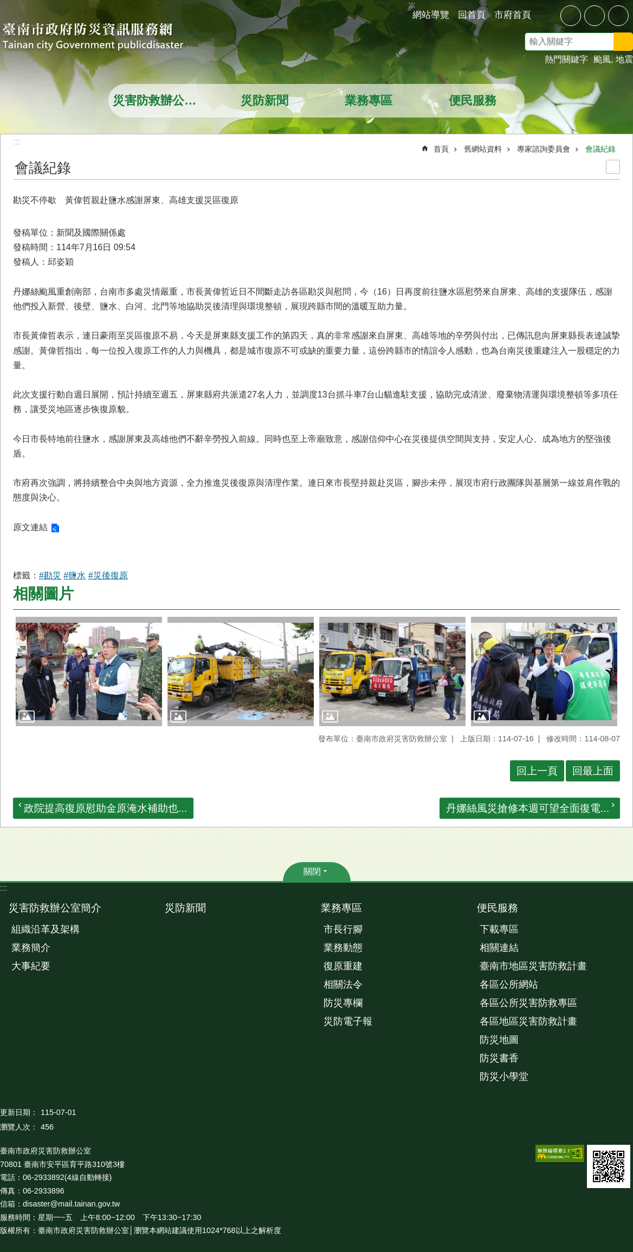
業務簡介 (30, 947)
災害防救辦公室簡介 (162, 100)
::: (3, 887)
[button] (89, 672)
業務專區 (368, 100)
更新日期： (19, 1112)
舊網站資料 (483, 149)
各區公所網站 (509, 984)
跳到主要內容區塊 (5, 5)
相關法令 (343, 984)
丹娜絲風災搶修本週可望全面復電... (527, 808)
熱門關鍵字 (566, 59)
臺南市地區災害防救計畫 (533, 966)
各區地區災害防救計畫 (528, 1021)
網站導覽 (430, 14)
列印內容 (613, 167)
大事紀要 (30, 966)
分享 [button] (547, 15)
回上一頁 (537, 771)
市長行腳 (343, 929)
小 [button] (570, 15)
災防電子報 (348, 1021)
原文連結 (30, 527)
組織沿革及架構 (45, 929)
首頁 (441, 149)
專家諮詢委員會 (543, 149)
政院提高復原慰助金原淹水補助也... (105, 808)
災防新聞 (264, 100)
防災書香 (499, 1058)
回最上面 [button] (592, 771)
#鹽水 (74, 575)
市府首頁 (512, 14)
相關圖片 (43, 593)
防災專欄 (343, 1002)
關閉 (312, 871)
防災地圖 (499, 1039)
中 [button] (594, 15)
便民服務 (472, 100)
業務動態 (343, 947)
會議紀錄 (600, 149)
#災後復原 (108, 575)
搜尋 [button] (623, 41)
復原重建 (343, 966)
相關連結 (499, 947)
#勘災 (50, 575)
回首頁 (472, 14)
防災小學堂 (504, 1076)
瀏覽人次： (19, 1127)
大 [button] (618, 15)
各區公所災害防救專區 (528, 1002)
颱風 (602, 59)
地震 (624, 59)
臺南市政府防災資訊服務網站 (103, 38)
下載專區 (499, 929)
